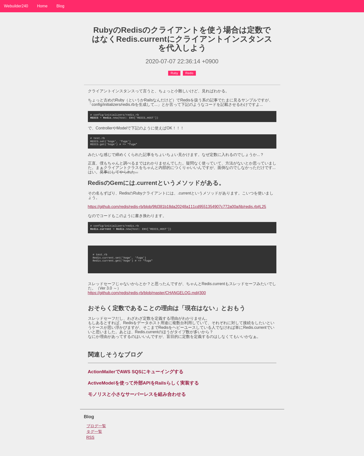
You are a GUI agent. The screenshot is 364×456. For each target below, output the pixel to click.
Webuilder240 (16, 6)
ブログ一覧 (96, 426)
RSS (90, 437)
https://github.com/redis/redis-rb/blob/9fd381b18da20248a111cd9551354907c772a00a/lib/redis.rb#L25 (177, 207)
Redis (189, 73)
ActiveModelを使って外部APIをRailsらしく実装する (143, 383)
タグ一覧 (94, 431)
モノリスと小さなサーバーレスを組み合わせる (137, 394)
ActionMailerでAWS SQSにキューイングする (136, 371)
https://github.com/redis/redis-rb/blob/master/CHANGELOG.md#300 (147, 293)
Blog (60, 6)
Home (42, 6)
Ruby (174, 73)
